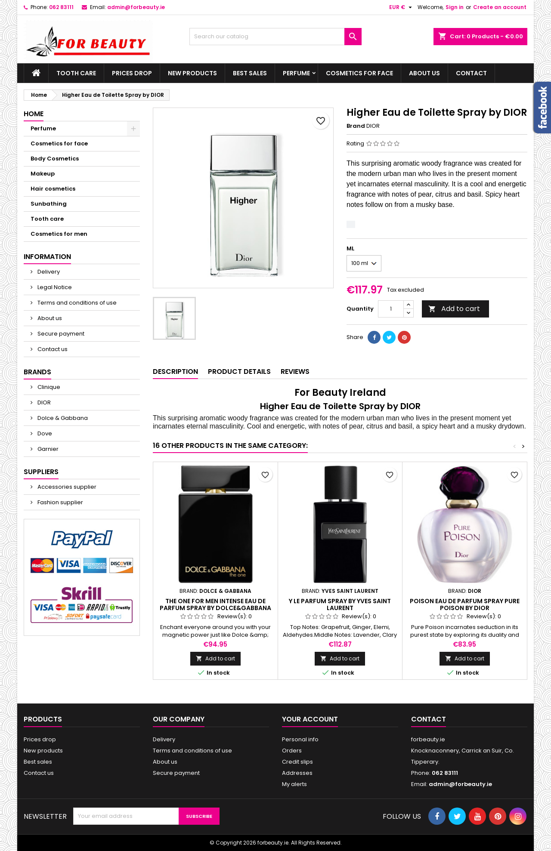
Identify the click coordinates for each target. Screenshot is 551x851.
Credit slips (297, 762)
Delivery (48, 272)
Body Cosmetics (55, 158)
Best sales (250, 73)
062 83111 (61, 7)
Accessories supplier (66, 487)
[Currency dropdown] (401, 7)
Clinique (48, 387)
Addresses (297, 773)
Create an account (499, 7)
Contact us (52, 349)
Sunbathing (49, 204)
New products (192, 73)
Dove (44, 433)
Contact (471, 73)
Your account (310, 719)
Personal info (300, 739)
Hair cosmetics (53, 189)
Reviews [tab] (295, 371)
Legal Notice (54, 287)
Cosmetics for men (59, 234)
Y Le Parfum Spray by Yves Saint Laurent (340, 604)
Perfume (296, 73)
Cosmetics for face (359, 73)
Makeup (43, 174)
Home (33, 114)
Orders (292, 750)
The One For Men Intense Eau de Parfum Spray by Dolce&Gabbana (215, 604)
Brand (356, 126)
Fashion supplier (59, 502)
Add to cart (454, 309)
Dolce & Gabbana (62, 418)
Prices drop (132, 73)
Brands (37, 372)
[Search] (275, 36)
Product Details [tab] (239, 371)
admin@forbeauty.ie (136, 7)
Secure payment (60, 334)
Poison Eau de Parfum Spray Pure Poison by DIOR (465, 604)
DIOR (43, 402)
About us (424, 73)
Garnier (47, 449)
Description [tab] (175, 371)
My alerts (294, 784)
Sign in (455, 7)
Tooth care (76, 73)
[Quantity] (391, 309)
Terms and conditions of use (76, 303)
